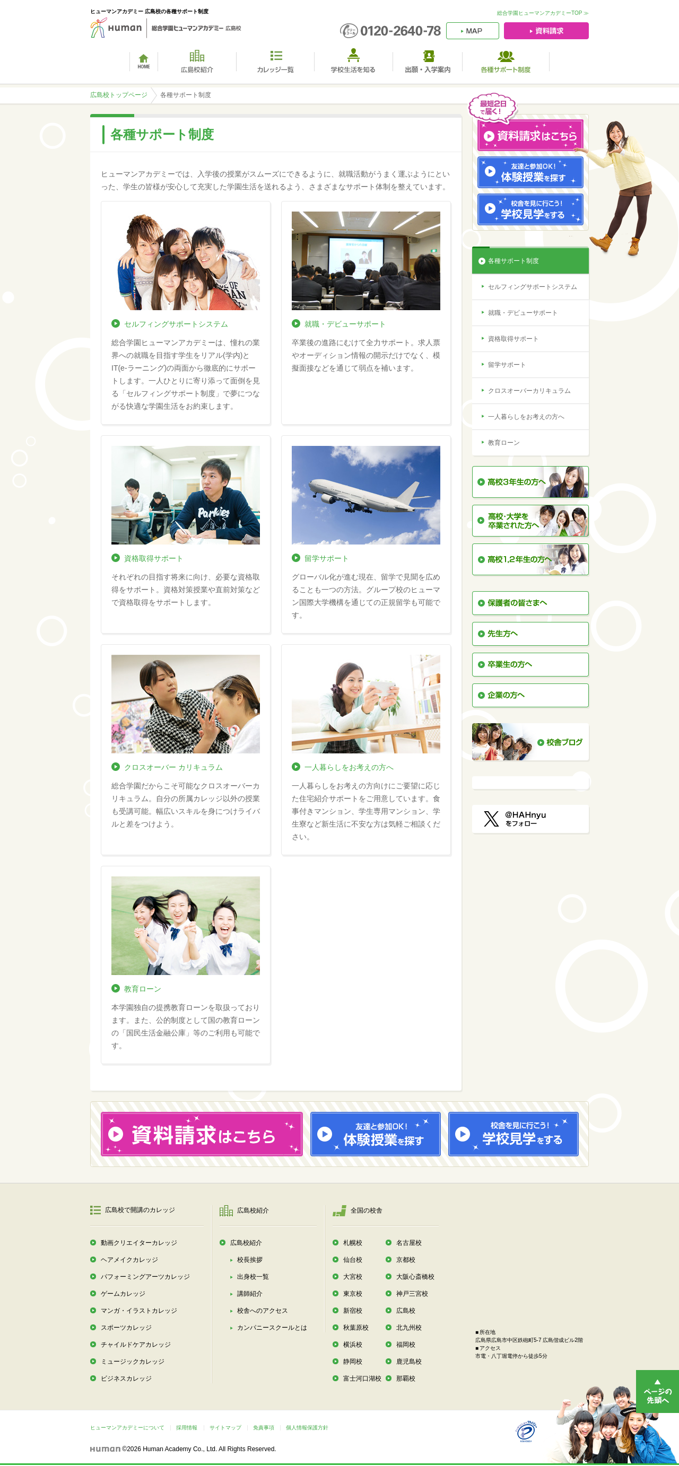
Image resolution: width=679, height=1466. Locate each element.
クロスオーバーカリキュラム (529, 390)
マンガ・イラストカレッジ (139, 1310)
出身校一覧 (253, 1276)
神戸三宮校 (412, 1293)
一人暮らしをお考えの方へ (349, 767)
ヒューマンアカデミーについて (127, 1427)
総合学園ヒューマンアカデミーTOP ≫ (543, 13)
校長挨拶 (250, 1259)
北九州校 (409, 1327)
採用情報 (186, 1427)
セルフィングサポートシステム (176, 324)
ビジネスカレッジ (126, 1378)
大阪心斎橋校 (415, 1276)
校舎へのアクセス (262, 1310)
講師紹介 (250, 1293)
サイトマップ (225, 1427)
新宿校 (352, 1310)
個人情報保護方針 (307, 1427)
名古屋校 (409, 1242)
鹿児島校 (409, 1361)
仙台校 (352, 1259)
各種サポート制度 (513, 261)
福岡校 (405, 1344)
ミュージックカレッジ (132, 1361)
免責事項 (263, 1427)
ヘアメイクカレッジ (129, 1259)
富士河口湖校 (362, 1378)
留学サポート (326, 558)
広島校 (405, 1310)
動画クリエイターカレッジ (139, 1242)
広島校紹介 (246, 1242)
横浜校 (352, 1344)
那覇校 (405, 1378)
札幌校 (352, 1242)
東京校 (352, 1293)
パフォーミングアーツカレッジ (145, 1276)
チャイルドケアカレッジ (136, 1344)
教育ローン (142, 989)
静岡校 (352, 1361)
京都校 (405, 1259)
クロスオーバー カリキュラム (173, 767)
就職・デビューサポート (345, 324)
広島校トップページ (118, 95)
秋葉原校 (356, 1327)
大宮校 (352, 1276)
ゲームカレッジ (123, 1293)
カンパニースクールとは (272, 1327)
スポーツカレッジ (126, 1327)
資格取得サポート (154, 558)
